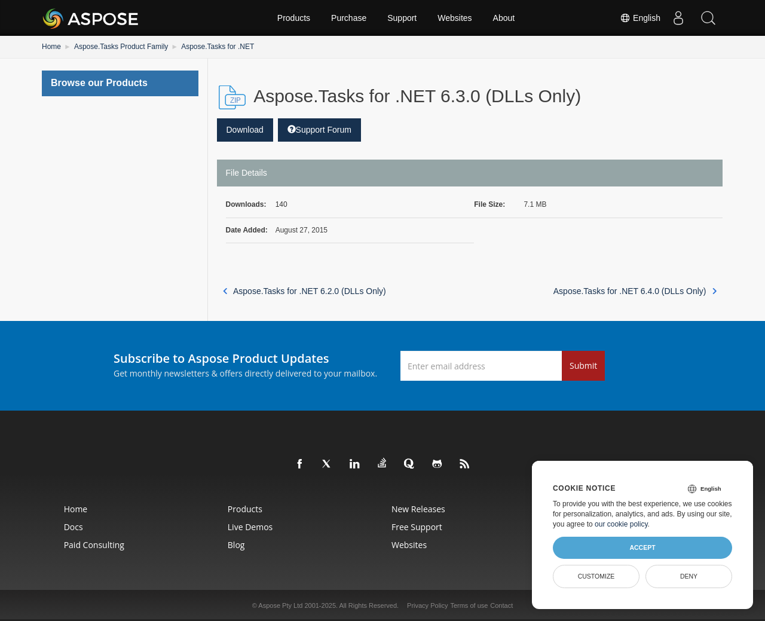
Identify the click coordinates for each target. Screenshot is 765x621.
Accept (642, 547)
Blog (236, 544)
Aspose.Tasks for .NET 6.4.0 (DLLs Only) (635, 291)
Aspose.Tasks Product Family (121, 46)
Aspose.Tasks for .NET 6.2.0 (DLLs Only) (304, 291)
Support (402, 18)
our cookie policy (621, 524)
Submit (583, 365)
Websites (454, 18)
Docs (73, 527)
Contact (501, 605)
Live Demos (250, 527)
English (640, 18)
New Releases (418, 509)
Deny (688, 576)
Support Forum (319, 129)
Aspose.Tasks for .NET (217, 46)
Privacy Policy (427, 605)
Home (51, 46)
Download (245, 129)
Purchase (348, 18)
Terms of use (469, 605)
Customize (596, 576)
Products (293, 18)
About (504, 18)
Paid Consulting (94, 544)
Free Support (416, 527)
